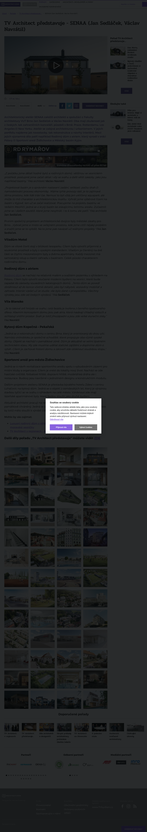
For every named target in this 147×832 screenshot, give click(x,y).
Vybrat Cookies (85, 427)
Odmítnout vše (56, 419)
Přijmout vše (61, 427)
